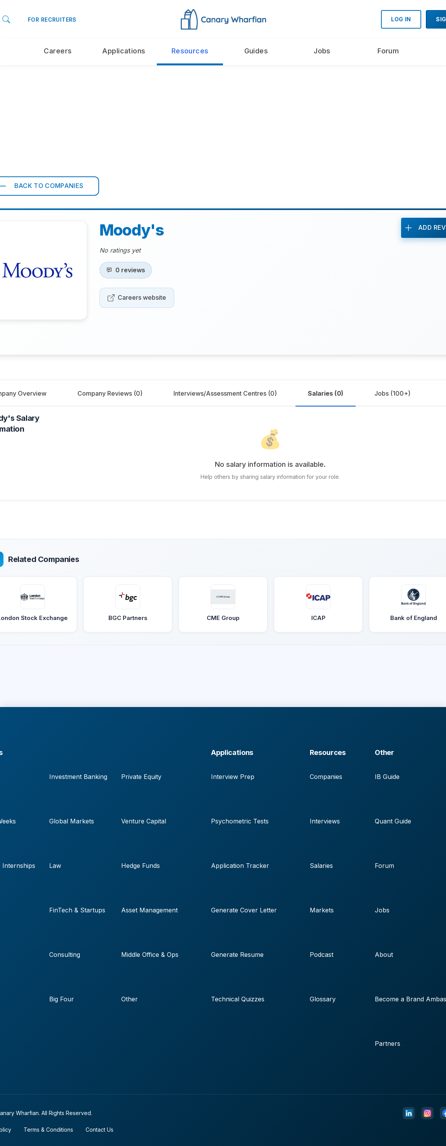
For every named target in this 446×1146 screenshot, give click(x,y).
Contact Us (99, 1129)
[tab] (110, 393)
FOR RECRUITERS (52, 19)
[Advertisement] (223, 120)
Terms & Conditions (48, 1129)
